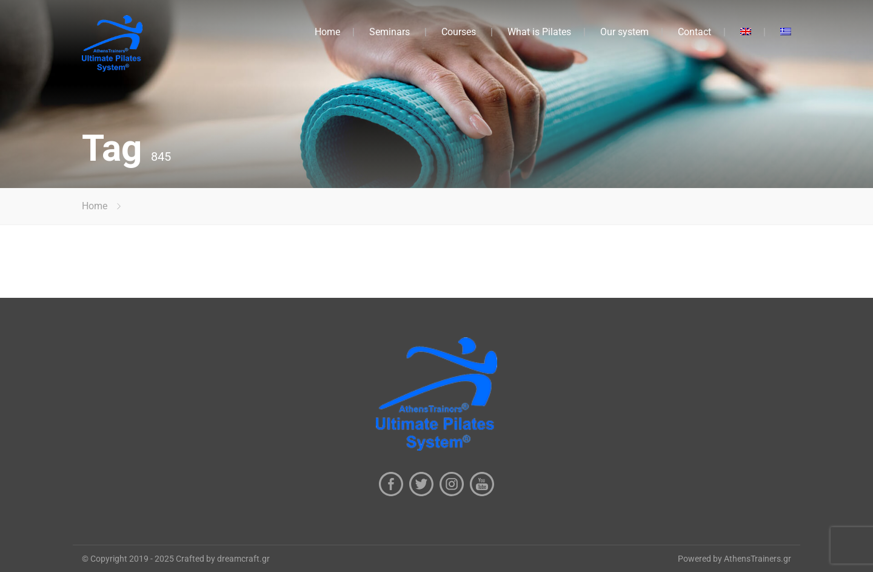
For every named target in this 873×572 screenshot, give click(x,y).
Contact (694, 32)
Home (327, 32)
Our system (624, 32)
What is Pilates (539, 32)
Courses (458, 32)
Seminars (389, 32)
